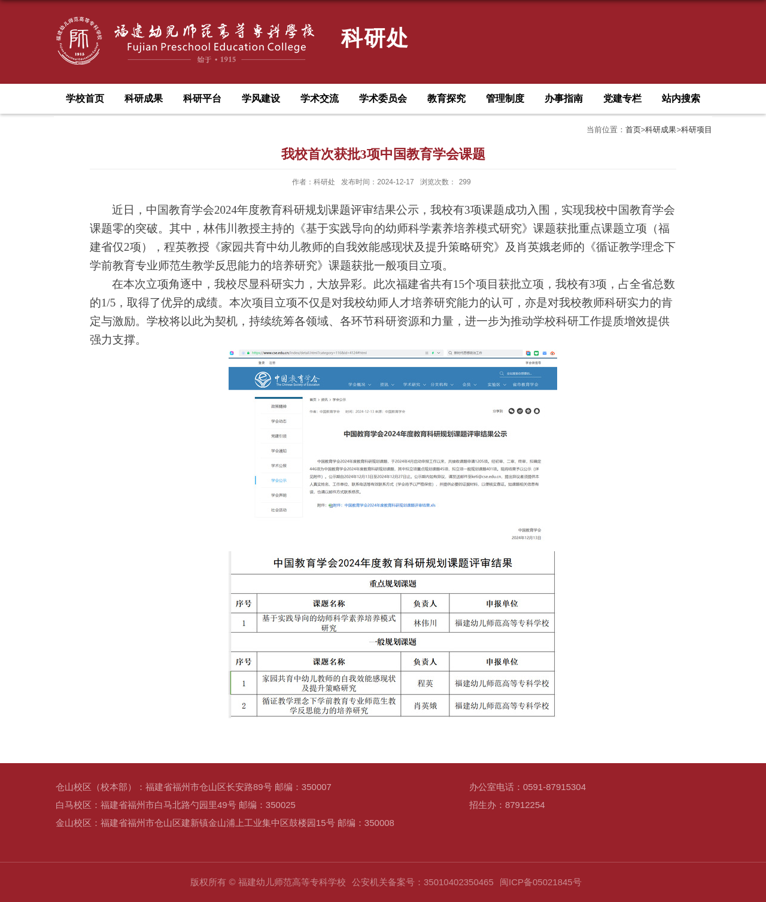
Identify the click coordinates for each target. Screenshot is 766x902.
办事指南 (564, 98)
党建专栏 (622, 98)
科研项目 (696, 129)
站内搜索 (681, 98)
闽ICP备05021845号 (541, 882)
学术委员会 (383, 98)
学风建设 (261, 98)
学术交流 (319, 98)
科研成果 (143, 98)
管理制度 (505, 98)
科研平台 (202, 98)
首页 (633, 129)
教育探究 (446, 98)
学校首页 (85, 98)
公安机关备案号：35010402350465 (423, 882)
